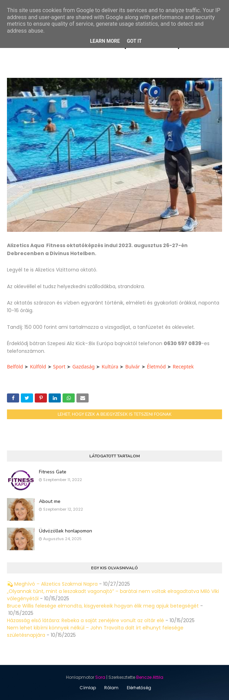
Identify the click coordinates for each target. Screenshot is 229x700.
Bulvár (132, 366)
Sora (100, 677)
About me (49, 501)
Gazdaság (83, 366)
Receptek (183, 366)
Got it (134, 41)
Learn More (105, 41)
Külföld (38, 366)
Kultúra (109, 366)
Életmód (156, 366)
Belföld (15, 366)
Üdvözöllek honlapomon (65, 531)
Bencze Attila (149, 677)
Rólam (111, 688)
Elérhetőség (139, 688)
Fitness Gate (52, 472)
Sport (59, 366)
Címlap (88, 688)
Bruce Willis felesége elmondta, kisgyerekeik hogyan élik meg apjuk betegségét (103, 605)
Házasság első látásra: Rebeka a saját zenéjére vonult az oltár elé (85, 620)
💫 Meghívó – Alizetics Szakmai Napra (52, 583)
